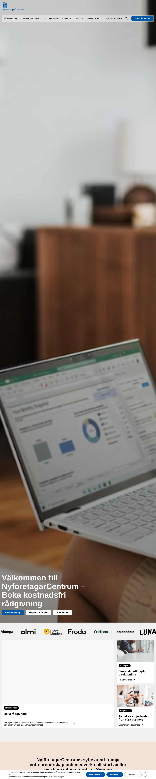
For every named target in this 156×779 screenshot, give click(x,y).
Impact (77, 18)
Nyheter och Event (31, 18)
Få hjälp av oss (10, 18)
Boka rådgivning (142, 18)
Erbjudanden (66, 18)
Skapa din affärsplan (38, 613)
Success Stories (52, 18)
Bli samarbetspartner (114, 18)
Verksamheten (92, 18)
